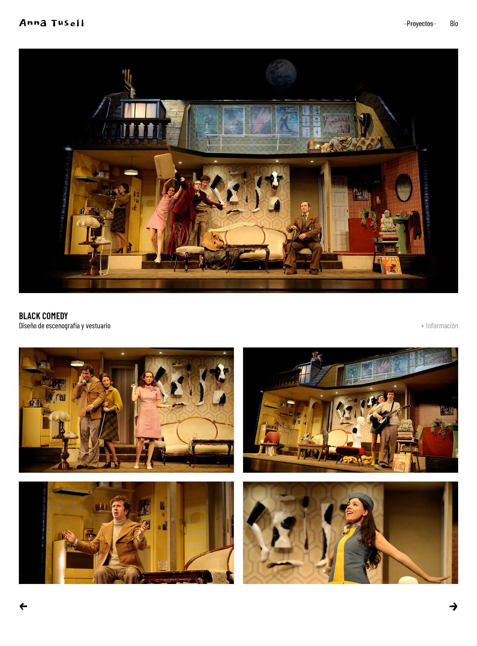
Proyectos (420, 23)
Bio (454, 23)
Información (442, 325)
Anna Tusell (52, 23)
